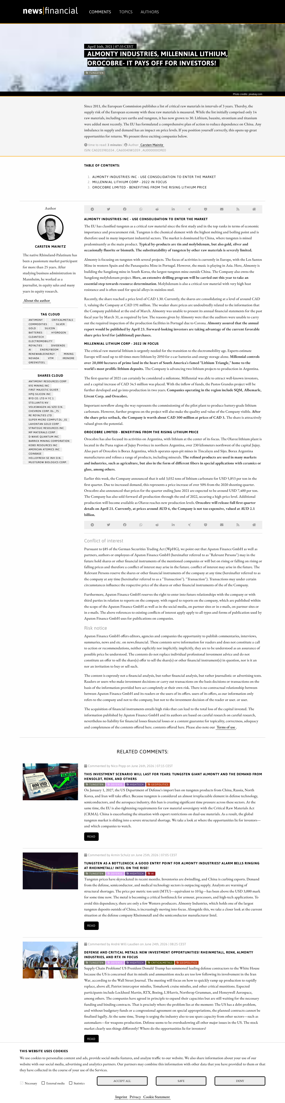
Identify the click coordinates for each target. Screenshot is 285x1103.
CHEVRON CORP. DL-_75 (42, 411)
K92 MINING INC (37, 385)
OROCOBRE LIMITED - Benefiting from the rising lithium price (149, 187)
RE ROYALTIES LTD (38, 415)
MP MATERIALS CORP (40, 432)
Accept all (122, 1081)
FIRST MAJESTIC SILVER (41, 389)
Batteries (33, 332)
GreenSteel (35, 362)
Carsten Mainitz (151, 145)
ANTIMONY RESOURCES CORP (46, 381)
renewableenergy (40, 354)
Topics (125, 11)
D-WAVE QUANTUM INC (42, 436)
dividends (56, 345)
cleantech (34, 337)
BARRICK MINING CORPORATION (47, 441)
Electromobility (39, 341)
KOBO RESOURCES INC (41, 445)
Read (91, 836)
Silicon (48, 328)
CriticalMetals (60, 320)
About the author (37, 300)
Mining (67, 354)
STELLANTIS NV (36, 402)
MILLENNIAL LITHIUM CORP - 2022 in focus (129, 182)
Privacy (135, 1096)
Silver (59, 324)
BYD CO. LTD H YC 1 (39, 398)
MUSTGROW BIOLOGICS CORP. (46, 462)
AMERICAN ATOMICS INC (42, 449)
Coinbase (33, 453)
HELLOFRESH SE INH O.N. (43, 458)
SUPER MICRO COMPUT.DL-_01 (46, 419)
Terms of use (226, 726)
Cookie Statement (156, 1096)
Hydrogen (57, 332)
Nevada (32, 358)
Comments (100, 11)
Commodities (36, 324)
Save (181, 1081)
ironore (67, 358)
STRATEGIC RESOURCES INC (44, 428)
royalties (33, 345)
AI (28, 349)
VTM (49, 358)
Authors (150, 11)
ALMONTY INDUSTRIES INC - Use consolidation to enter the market (154, 177)
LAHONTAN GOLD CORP (42, 424)
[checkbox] (22, 1083)
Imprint (121, 1096)
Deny (240, 1081)
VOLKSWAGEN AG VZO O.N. (44, 407)
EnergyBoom (48, 349)
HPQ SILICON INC (38, 394)
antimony (34, 320)
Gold (30, 328)
